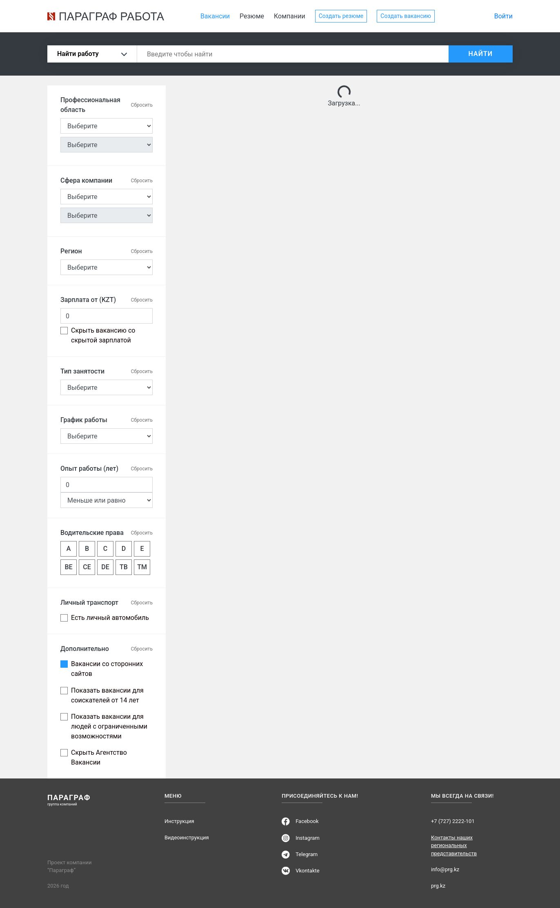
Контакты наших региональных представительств (454, 845)
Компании (289, 16)
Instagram (308, 838)
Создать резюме (341, 16)
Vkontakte (308, 871)
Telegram (307, 854)
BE (68, 567)
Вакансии (215, 16)
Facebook (307, 821)
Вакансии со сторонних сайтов (107, 669)
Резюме (252, 16)
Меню (173, 796)
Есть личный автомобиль (110, 618)
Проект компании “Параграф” (69, 866)
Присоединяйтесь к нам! (320, 796)
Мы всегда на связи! (462, 796)
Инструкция (179, 821)
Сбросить (141, 105)
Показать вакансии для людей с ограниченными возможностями (109, 726)
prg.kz (438, 886)
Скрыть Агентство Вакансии (99, 757)
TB (124, 567)
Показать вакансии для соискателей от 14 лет (107, 695)
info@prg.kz (445, 869)
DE (105, 567)
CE (87, 567)
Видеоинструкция (186, 837)
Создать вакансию (405, 16)
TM (142, 567)
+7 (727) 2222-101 (453, 821)
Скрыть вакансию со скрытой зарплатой (103, 335)
